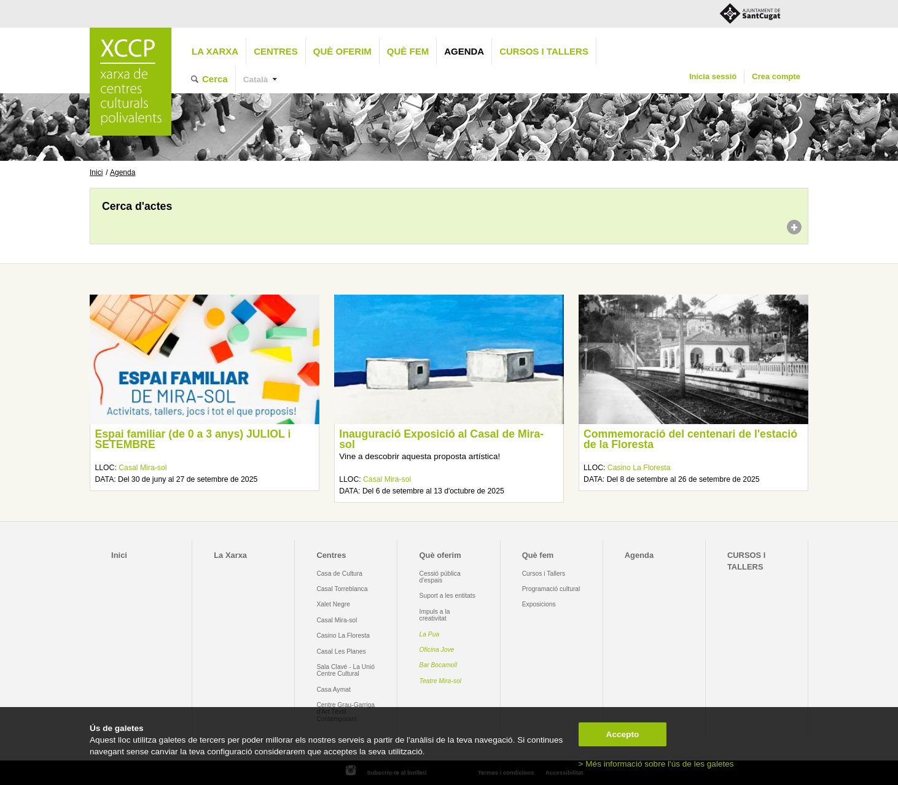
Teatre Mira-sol (441, 681)
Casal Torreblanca (341, 589)
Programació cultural (551, 589)
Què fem (408, 51)
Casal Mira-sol (142, 467)
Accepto (622, 734)
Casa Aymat (333, 689)
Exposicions (539, 604)
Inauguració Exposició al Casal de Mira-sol (441, 439)
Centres (276, 51)
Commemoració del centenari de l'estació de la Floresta (690, 439)
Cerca (215, 79)
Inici (96, 172)
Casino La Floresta (639, 467)
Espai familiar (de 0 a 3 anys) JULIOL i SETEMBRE (193, 439)
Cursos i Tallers (543, 573)
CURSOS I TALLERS (543, 51)
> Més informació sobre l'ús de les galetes (656, 763)
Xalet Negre (333, 604)
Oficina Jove (437, 649)
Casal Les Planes (340, 651)
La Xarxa (215, 51)
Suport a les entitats (447, 595)
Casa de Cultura (339, 573)
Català (255, 79)
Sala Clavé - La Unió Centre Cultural (345, 670)
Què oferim (342, 51)
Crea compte (776, 76)
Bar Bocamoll (438, 665)
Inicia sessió (712, 76)
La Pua (430, 634)
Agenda (464, 51)
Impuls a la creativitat (435, 615)
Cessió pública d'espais (440, 577)
